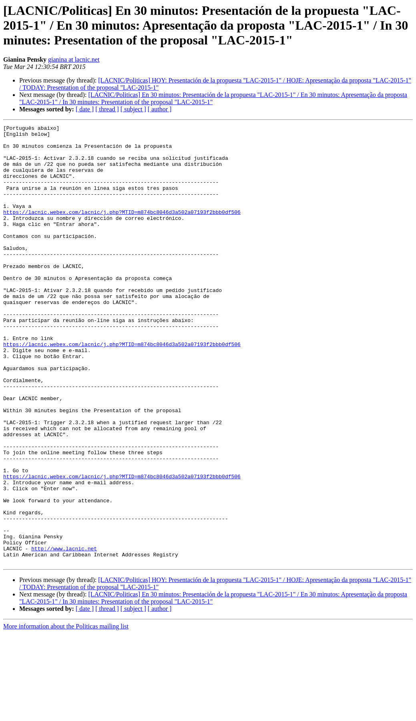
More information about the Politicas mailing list (66, 714)
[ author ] (160, 109)
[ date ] (85, 109)
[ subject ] (133, 109)
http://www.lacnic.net (64, 633)
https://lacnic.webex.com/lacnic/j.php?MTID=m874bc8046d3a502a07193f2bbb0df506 (122, 230)
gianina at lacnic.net (73, 59)
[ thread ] (107, 109)
